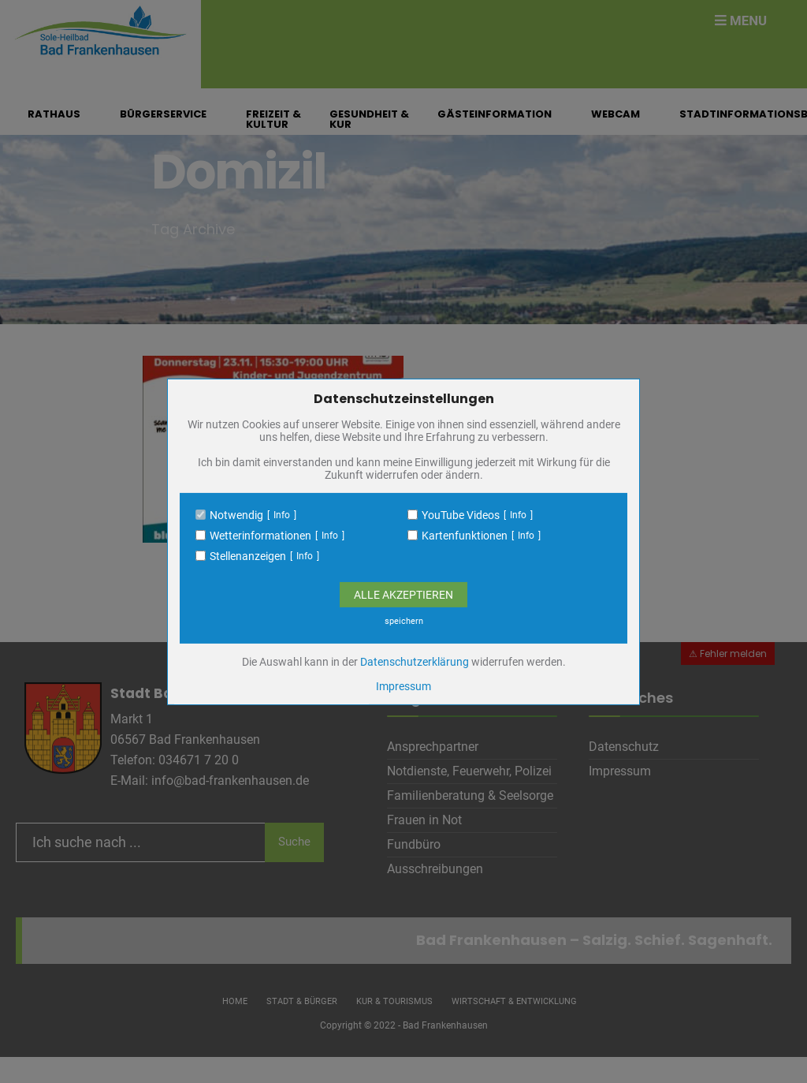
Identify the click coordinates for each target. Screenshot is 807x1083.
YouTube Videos (461, 515)
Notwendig (236, 515)
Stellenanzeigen (248, 556)
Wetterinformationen (260, 535)
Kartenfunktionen (465, 535)
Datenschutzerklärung (414, 661)
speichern (404, 621)
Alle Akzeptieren (403, 594)
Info (281, 515)
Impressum (403, 686)
